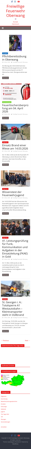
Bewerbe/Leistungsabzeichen (9, 401)
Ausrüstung (4, 399)
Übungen (5, 53)
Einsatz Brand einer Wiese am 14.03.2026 (15, 146)
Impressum (15, 24)
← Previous (5, 340)
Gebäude (3, 409)
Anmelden (4, 427)
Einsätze (5, 299)
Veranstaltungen (7, 102)
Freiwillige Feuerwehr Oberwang (15, 11)
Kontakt (15, 22)
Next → (27, 340)
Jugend (3, 411)
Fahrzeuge (4, 406)
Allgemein (5, 142)
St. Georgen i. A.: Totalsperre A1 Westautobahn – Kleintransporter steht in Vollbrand (13, 308)
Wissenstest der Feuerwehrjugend (13, 193)
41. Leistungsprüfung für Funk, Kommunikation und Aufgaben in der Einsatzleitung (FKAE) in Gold (15, 248)
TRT (2, 417)
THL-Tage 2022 (5, 414)
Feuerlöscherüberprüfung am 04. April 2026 (15, 108)
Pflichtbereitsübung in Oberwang (14, 57)
